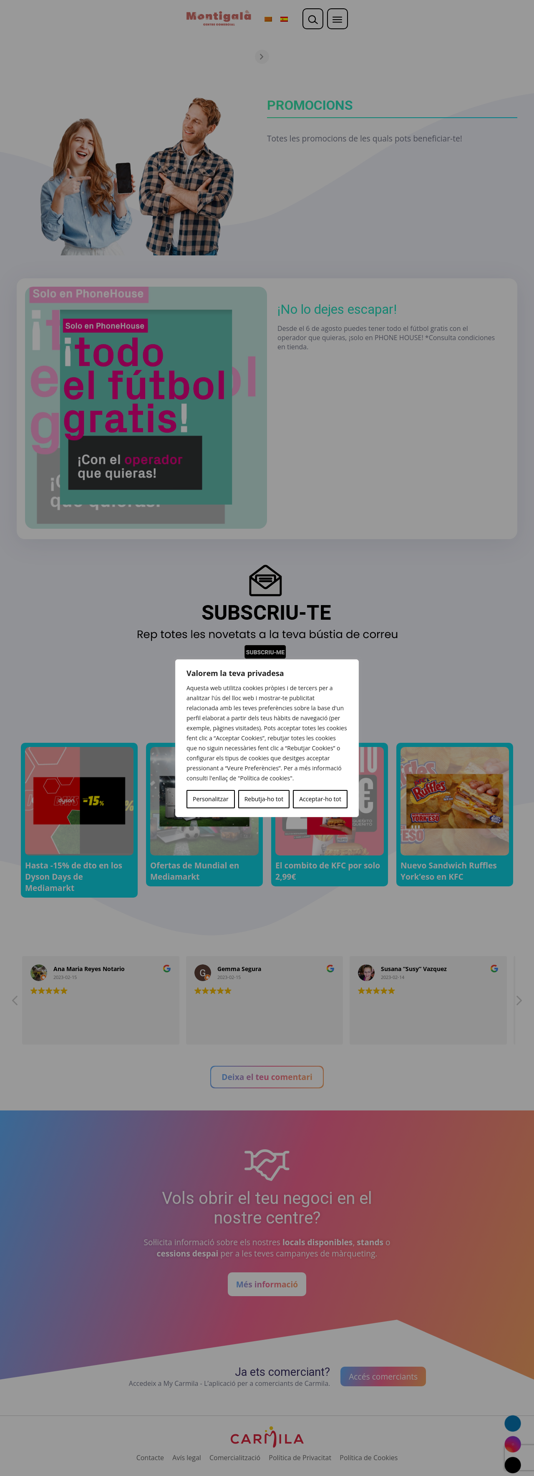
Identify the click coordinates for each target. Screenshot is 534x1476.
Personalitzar (211, 799)
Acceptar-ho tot (320, 799)
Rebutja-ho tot (264, 799)
